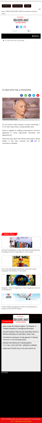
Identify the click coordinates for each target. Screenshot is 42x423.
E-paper (27, 6)
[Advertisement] (21, 66)
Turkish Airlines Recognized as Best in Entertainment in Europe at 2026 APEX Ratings (19, 308)
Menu (35, 36)
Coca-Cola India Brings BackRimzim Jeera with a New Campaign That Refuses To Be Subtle (18, 270)
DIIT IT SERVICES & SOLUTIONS (21, 421)
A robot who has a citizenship (15, 40)
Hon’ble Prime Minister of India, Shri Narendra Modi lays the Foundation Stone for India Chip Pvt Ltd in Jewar (20, 251)
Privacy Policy (18, 6)
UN (32, 141)
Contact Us (6, 6)
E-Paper (4, 345)
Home (4, 331)
